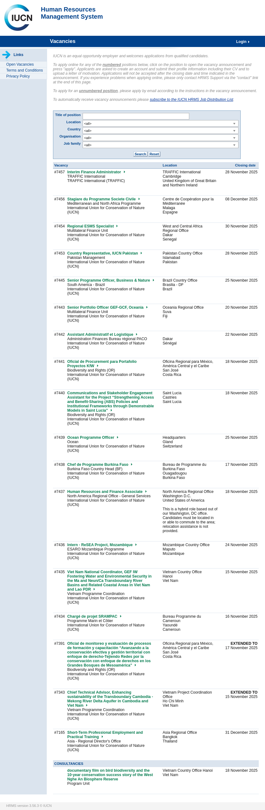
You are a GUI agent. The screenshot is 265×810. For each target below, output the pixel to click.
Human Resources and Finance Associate (107, 491)
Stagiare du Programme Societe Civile (104, 199)
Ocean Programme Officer (93, 437)
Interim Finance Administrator (96, 172)
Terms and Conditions (24, 70)
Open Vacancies (20, 64)
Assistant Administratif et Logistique (102, 334)
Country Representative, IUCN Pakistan (105, 253)
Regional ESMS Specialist (93, 226)
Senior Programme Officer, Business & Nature (111, 280)
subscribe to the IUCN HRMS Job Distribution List (191, 99)
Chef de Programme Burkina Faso (100, 464)
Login (242, 42)
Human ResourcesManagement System (72, 13)
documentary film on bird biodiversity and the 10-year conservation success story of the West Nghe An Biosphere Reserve (110, 774)
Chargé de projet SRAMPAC (94, 616)
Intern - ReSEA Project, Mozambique (102, 545)
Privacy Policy (18, 76)
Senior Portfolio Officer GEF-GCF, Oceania (107, 307)
